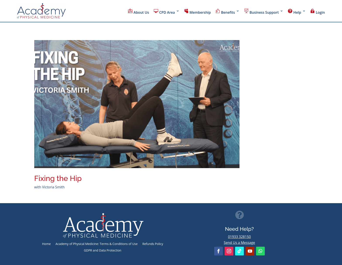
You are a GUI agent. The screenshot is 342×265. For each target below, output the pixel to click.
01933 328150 (239, 236)
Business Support (261, 12)
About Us (138, 12)
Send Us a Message (239, 242)
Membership (197, 12)
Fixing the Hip (58, 178)
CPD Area (164, 12)
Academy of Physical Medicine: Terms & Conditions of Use (97, 244)
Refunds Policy (152, 244)
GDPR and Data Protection (102, 250)
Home (46, 244)
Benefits (225, 12)
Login (317, 12)
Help (294, 12)
